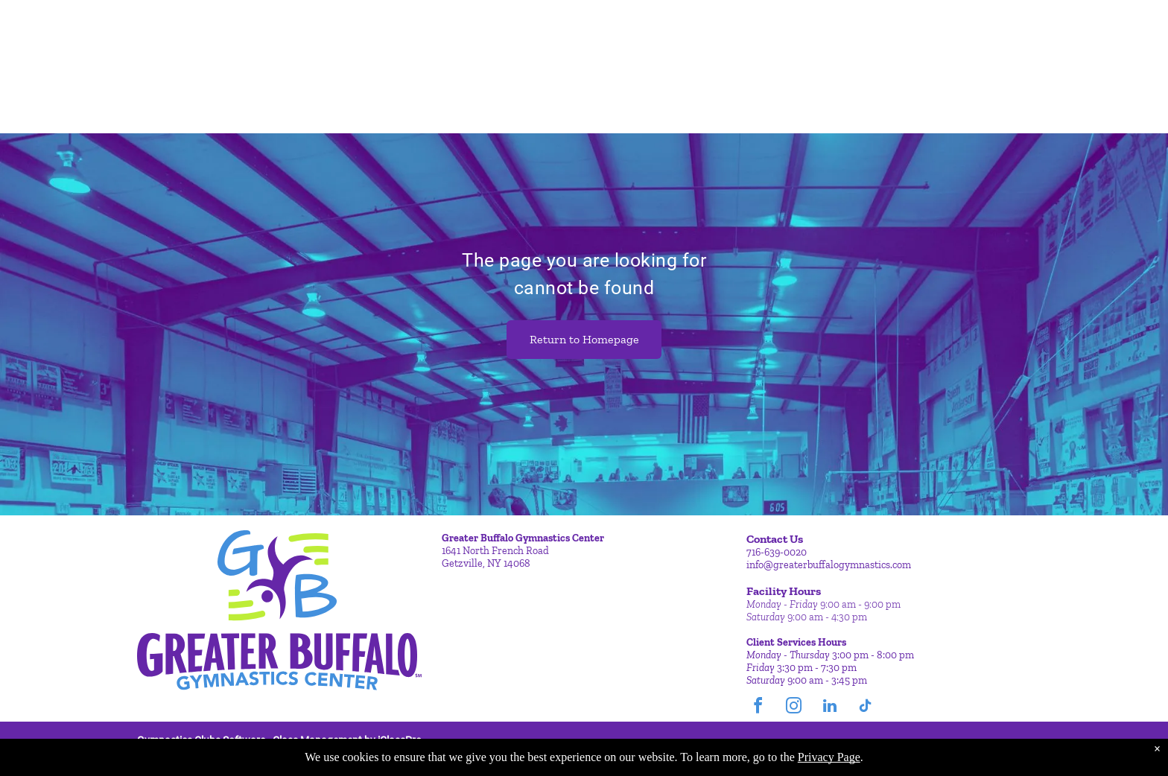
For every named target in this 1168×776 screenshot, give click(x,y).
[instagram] (794, 708)
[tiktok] (865, 708)
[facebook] (758, 708)
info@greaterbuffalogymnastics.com (828, 565)
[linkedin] (830, 708)
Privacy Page (829, 757)
